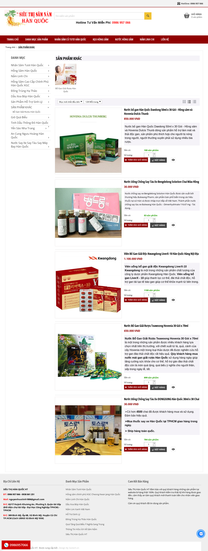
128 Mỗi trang (93, 102)
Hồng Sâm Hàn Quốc (30, 71)
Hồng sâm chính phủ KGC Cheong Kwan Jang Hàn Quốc (93, 494)
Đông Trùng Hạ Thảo (30, 91)
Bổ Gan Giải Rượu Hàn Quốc (26, 111)
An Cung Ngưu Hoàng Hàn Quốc (30, 135)
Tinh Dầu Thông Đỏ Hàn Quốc (30, 123)
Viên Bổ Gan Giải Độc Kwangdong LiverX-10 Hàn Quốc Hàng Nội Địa (161, 254)
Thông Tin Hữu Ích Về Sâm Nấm (81, 529)
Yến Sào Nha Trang (28, 128)
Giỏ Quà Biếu (30, 117)
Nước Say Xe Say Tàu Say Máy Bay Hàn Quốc (30, 144)
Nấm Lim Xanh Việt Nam (78, 509)
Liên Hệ (165, 39)
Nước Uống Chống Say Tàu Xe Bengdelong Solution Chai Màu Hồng (161, 182)
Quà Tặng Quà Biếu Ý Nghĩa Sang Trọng (85, 524)
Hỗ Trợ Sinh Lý (73, 514)
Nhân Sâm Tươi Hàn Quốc (30, 65)
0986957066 (19, 545)
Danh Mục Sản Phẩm (36, 39)
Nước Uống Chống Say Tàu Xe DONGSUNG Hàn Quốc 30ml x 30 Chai (161, 399)
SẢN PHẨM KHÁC (30, 107)
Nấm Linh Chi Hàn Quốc (77, 499)
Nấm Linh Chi (147, 39)
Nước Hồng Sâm (124, 39)
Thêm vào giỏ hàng (136, 159)
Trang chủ (10, 47)
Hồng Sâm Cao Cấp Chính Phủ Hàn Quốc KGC (30, 83)
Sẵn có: (127, 150)
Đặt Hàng (158, 160)
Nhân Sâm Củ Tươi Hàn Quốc (70, 39)
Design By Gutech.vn (69, 547)
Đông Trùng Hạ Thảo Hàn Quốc (81, 519)
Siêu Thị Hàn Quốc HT (76, 534)
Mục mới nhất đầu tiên (70, 102)
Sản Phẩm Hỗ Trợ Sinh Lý (30, 102)
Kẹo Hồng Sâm (100, 39)
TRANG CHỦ (13, 39)
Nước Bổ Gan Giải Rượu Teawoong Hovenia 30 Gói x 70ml (156, 326)
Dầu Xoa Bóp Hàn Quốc (30, 96)
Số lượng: (128, 155)
